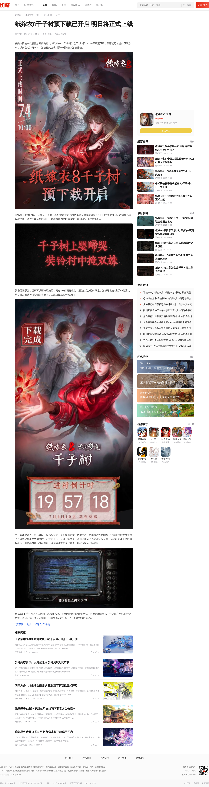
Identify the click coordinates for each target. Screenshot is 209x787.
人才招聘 (104, 758)
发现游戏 (29, 5)
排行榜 (99, 5)
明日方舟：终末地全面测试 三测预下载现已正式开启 (46, 685)
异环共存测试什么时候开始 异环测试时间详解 (42, 662)
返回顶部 (205, 783)
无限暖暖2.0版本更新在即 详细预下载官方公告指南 (45, 708)
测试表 (88, 5)
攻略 (54, 5)
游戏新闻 (47, 15)
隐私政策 (140, 758)
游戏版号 (75, 5)
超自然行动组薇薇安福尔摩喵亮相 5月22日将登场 (167, 316)
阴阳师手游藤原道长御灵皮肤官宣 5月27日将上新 (167, 334)
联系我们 (87, 758)
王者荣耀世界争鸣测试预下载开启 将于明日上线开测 (46, 639)
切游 (5, 5)
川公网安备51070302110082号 (30, 783)
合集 (63, 5)
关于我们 (69, 758)
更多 (192, 141)
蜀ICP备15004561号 (7, 783)
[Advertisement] (152, 64)
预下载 (19, 624)
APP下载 (187, 783)
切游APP (202, 5)
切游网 (18, 15)
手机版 (196, 783)
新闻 (45, 5)
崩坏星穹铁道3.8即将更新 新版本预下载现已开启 (44, 731)
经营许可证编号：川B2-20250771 (83, 783)
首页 (17, 5)
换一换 (191, 424)
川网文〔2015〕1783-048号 (56, 783)
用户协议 (122, 758)
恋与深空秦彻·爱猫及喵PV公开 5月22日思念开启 (167, 298)
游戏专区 (166, 131)
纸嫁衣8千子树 (32, 15)
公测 (29, 624)
